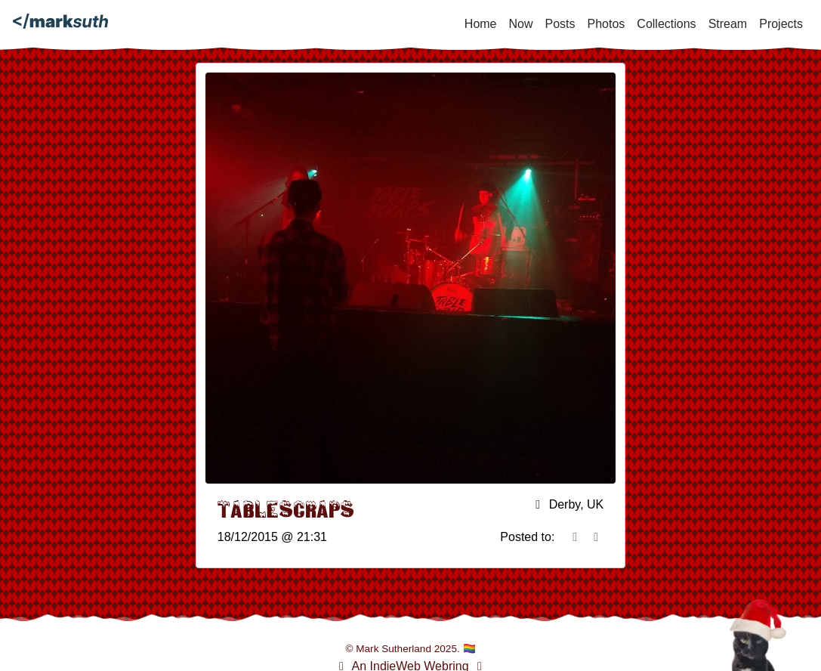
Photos (606, 23)
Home (481, 23)
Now (521, 23)
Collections (666, 23)
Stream (728, 23)
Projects (781, 23)
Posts (560, 23)
